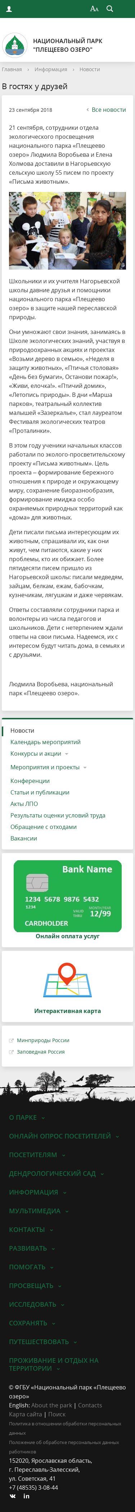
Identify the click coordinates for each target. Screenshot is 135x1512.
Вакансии (23, 838)
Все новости (105, 110)
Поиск (57, 1414)
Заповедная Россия (41, 1051)
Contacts (90, 1405)
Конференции (30, 781)
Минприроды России (43, 1040)
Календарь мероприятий (45, 742)
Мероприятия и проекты (45, 767)
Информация (51, 69)
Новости (90, 69)
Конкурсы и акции (35, 753)
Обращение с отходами (43, 827)
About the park (51, 1405)
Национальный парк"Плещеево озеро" (52, 45)
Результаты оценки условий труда (57, 815)
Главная (12, 69)
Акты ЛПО (24, 804)
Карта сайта (25, 1414)
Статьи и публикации (39, 792)
